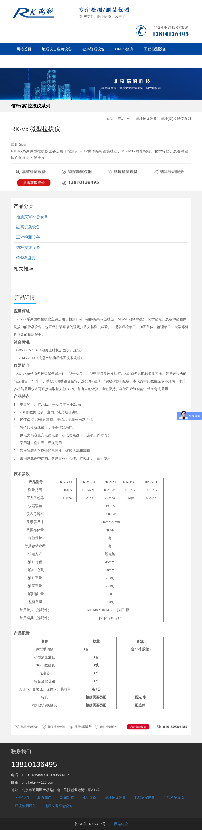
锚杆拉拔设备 (27, 61)
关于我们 (107, 61)
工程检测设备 (155, 49)
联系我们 (44, 798)
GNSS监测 (124, 49)
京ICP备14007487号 (90, 824)
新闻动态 (56, 61)
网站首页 (23, 49)
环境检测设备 (25, 806)
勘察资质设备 (93, 49)
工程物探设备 (144, 798)
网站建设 (121, 824)
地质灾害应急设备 (57, 49)
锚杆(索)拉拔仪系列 (30, 105)
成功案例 (82, 61)
